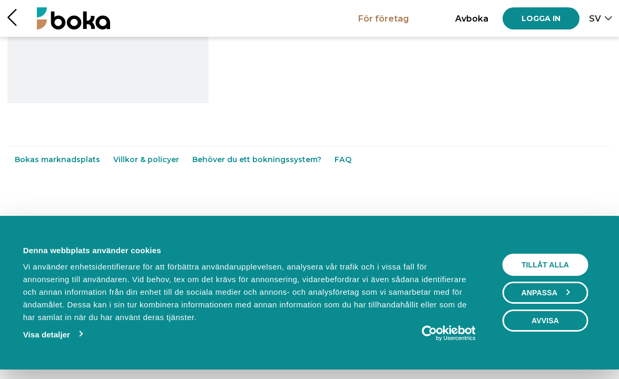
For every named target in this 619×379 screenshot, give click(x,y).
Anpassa (546, 292)
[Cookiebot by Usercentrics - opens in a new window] (430, 333)
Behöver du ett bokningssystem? (257, 159)
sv (595, 18)
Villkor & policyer (147, 159)
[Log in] (541, 18)
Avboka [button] (471, 18)
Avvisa (545, 320)
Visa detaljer (46, 334)
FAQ (343, 159)
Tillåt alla (545, 265)
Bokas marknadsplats (58, 159)
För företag (383, 18)
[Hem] (73, 18)
